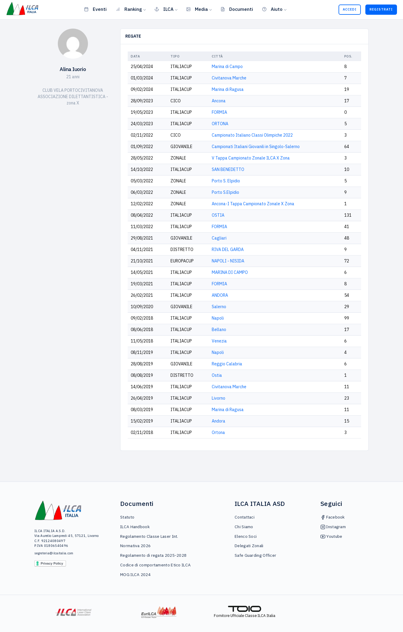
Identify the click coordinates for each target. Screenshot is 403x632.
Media (197, 9)
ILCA (164, 9)
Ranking (129, 9)
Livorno (218, 398)
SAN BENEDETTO (228, 169)
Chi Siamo (244, 526)
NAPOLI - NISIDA (228, 261)
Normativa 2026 (135, 545)
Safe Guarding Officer (255, 555)
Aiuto (272, 9)
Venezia (219, 341)
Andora (218, 421)
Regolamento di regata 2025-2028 (153, 555)
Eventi (95, 9)
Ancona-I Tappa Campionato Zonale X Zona (253, 203)
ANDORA (220, 295)
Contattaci (245, 517)
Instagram (333, 526)
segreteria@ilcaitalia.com (53, 553)
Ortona (218, 432)
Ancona (219, 101)
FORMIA (219, 112)
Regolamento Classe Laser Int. (149, 536)
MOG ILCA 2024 (135, 574)
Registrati (381, 9)
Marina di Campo (227, 66)
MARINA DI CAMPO (230, 272)
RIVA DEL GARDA (228, 249)
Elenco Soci (246, 536)
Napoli (218, 318)
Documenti (236, 9)
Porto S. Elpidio (226, 181)
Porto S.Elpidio (225, 192)
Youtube (331, 536)
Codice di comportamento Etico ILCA (155, 565)
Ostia (217, 375)
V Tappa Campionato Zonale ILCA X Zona (251, 158)
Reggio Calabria (227, 364)
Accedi (350, 9)
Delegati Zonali (249, 545)
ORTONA (220, 123)
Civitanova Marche (229, 78)
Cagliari (219, 238)
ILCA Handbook (135, 526)
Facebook (332, 517)
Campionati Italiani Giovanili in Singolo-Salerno (256, 146)
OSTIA (218, 215)
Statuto (127, 517)
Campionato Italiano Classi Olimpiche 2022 (252, 135)
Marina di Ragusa (228, 89)
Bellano (219, 329)
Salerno (219, 306)
